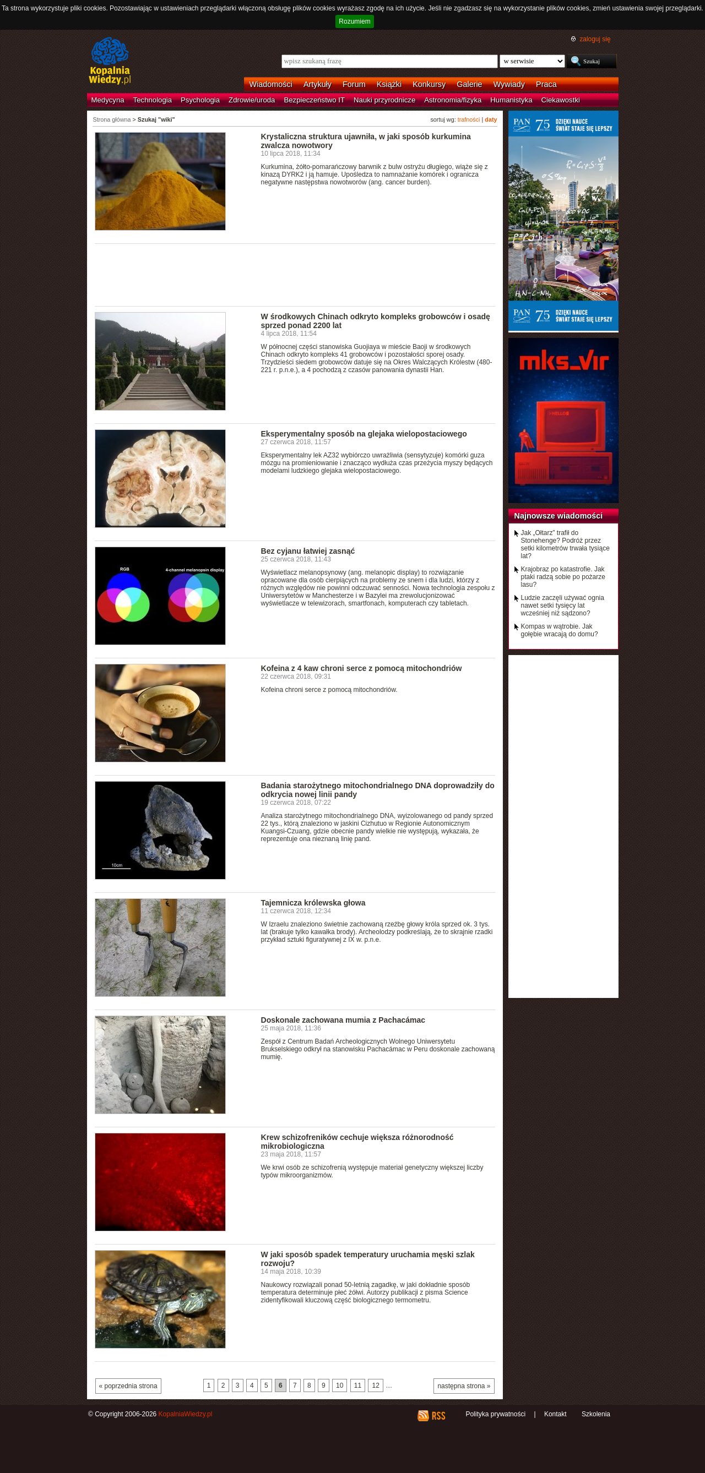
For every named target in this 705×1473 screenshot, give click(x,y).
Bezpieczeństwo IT (314, 100)
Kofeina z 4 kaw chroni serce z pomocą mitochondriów (361, 668)
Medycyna (107, 100)
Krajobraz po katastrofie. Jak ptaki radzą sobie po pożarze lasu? (563, 576)
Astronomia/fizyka (452, 100)
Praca (546, 84)
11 (357, 1385)
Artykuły (317, 84)
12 (375, 1385)
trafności (469, 119)
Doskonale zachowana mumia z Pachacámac (343, 1020)
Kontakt (555, 1414)
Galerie (469, 84)
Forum (354, 84)
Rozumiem (354, 21)
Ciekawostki (560, 100)
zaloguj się (594, 39)
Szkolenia (596, 1414)
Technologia (152, 100)
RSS (438, 1415)
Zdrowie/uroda (252, 100)
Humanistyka (511, 100)
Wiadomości (271, 84)
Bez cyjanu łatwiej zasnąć (308, 551)
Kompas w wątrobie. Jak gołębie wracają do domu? (559, 630)
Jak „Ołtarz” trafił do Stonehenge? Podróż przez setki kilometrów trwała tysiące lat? (565, 544)
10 (339, 1385)
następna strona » (463, 1386)
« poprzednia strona (128, 1386)
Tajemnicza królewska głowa (313, 902)
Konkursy (429, 84)
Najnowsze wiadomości (558, 515)
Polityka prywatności (495, 1414)
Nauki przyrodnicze (384, 100)
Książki (389, 84)
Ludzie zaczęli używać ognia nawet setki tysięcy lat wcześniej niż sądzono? (562, 605)
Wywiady (509, 84)
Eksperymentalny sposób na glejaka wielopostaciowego (364, 433)
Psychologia (200, 100)
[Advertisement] (295, 274)
